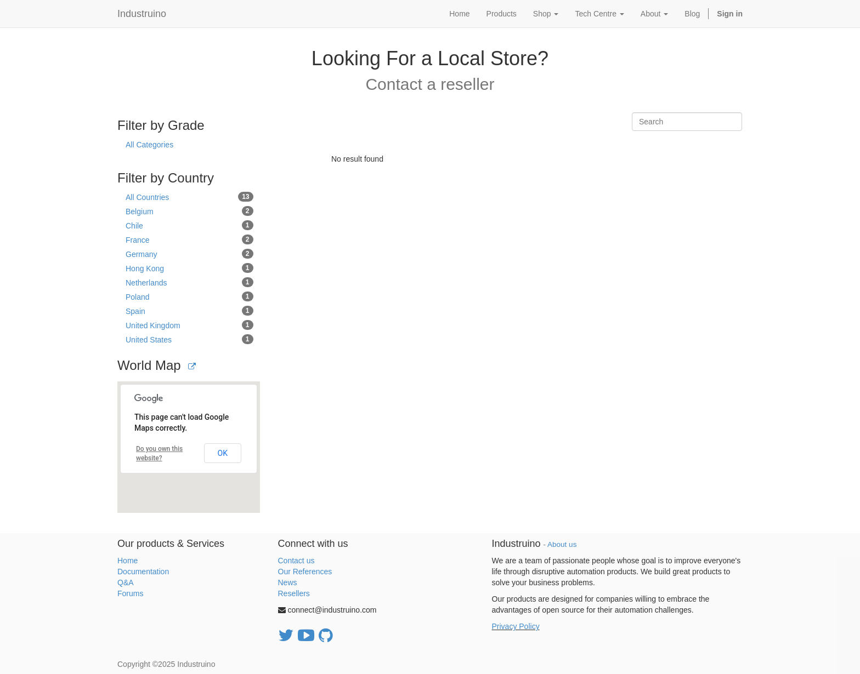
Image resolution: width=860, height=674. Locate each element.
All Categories (149, 144)
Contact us (296, 560)
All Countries (189, 197)
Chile (189, 225)
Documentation (143, 571)
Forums (130, 593)
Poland (189, 296)
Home (127, 560)
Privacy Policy (516, 626)
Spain (189, 311)
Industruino (141, 13)
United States (189, 339)
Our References (305, 571)
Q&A (125, 582)
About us (561, 544)
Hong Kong (189, 268)
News (287, 582)
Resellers (294, 593)
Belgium (189, 211)
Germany (189, 254)
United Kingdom (189, 325)
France (189, 239)
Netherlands (189, 282)
